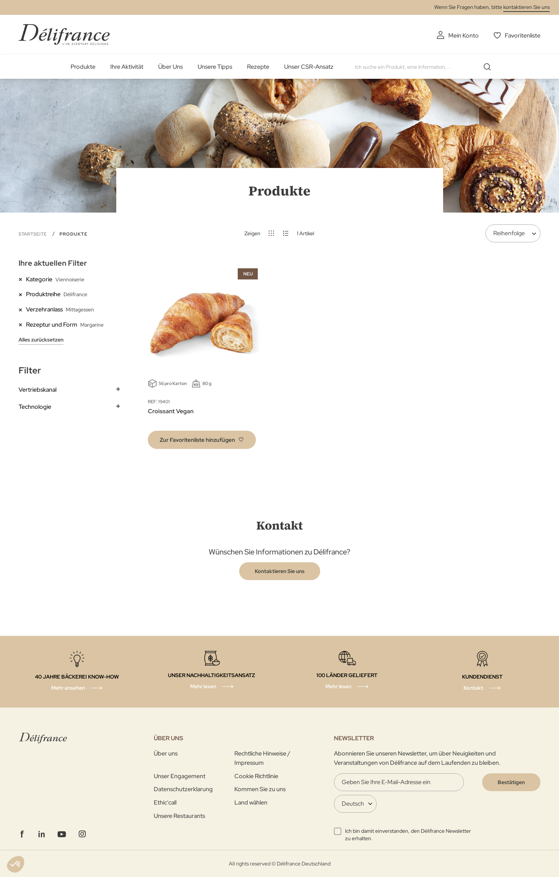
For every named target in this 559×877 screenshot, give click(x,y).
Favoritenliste (522, 35)
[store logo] (64, 34)
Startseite (33, 234)
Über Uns (170, 67)
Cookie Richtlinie (256, 776)
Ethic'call (165, 802)
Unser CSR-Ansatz (309, 67)
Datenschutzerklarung (183, 789)
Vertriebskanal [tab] (37, 390)
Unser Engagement (179, 776)
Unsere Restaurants (179, 816)
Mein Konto (463, 35)
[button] (202, 440)
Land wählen (250, 802)
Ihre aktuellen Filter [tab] (53, 263)
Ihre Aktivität (126, 67)
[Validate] (511, 782)
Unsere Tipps (215, 67)
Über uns (166, 753)
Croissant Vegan (171, 411)
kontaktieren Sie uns (526, 7)
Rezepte (258, 67)
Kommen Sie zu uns (260, 789)
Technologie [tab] (35, 407)
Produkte (83, 67)
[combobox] (425, 67)
